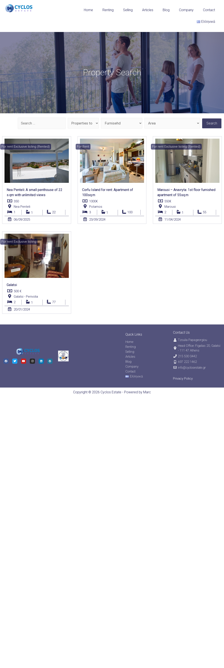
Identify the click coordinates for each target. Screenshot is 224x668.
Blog (166, 10)
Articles (147, 10)
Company (186, 10)
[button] (25, 147)
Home (88, 10)
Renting (108, 10)
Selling (128, 10)
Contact (209, 10)
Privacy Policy (183, 378)
